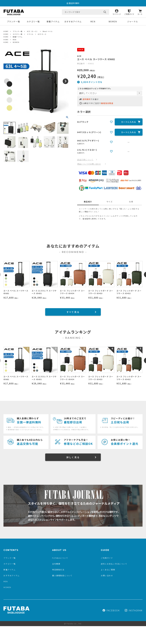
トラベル (30, 34)
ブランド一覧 (13, 21)
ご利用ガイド (129, 14)
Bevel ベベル (47, 31)
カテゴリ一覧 (33, 21)
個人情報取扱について (62, 575)
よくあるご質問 (108, 569)
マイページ (116, 14)
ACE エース (42, 34)
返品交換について (85, 159)
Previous (7, 81)
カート (140, 14)
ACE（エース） (32, 31)
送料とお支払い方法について (114, 563)
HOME (5, 31)
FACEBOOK (111, 610)
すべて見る (73, 312)
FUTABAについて (60, 558)
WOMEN (113, 21)
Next (65, 81)
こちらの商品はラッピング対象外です (95, 88)
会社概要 (56, 563)
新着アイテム (53, 21)
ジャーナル (132, 21)
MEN (92, 21)
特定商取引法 (58, 569)
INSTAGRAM (134, 610)
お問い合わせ (107, 575)
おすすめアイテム (73, 21)
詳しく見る (73, 457)
